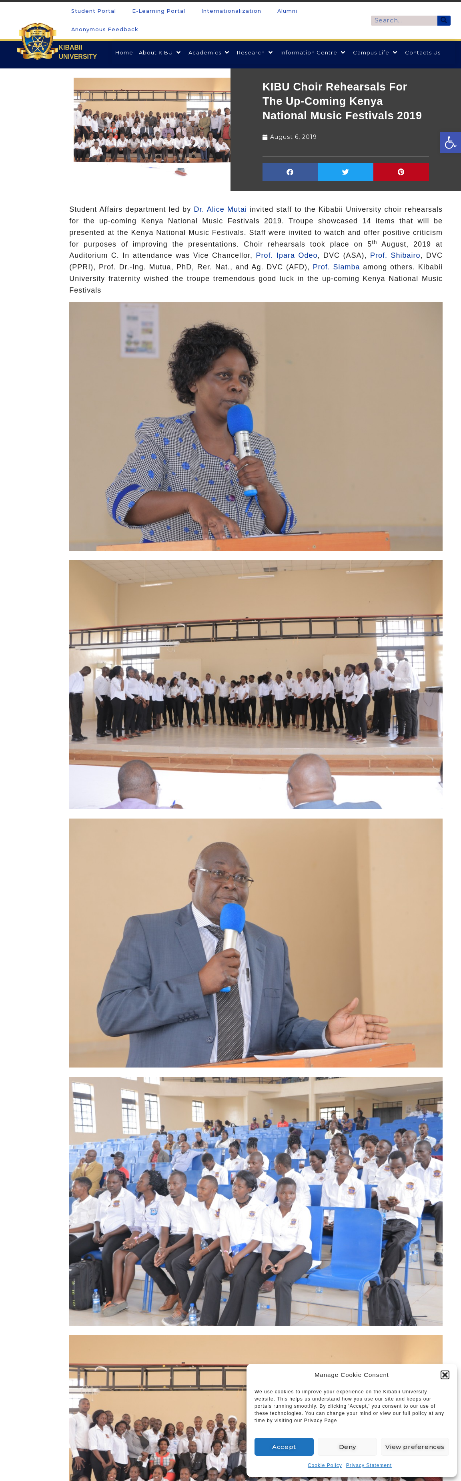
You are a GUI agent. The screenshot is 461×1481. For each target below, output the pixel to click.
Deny (347, 1447)
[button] (445, 1375)
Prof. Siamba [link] (336, 267)
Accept (284, 1447)
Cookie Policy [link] (325, 1465)
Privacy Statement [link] (369, 1465)
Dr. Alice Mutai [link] (220, 209)
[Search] (444, 21)
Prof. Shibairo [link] (395, 255)
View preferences (415, 1447)
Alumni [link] (287, 11)
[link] (450, 142)
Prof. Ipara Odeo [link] (286, 255)
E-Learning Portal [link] (158, 11)
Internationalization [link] (231, 11)
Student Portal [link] (93, 11)
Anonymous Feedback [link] (104, 29)
